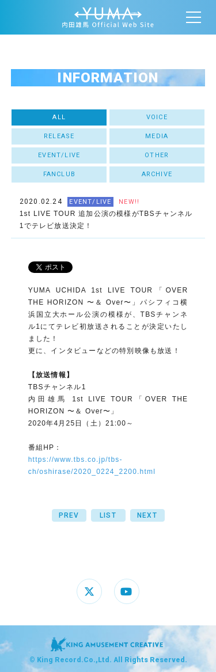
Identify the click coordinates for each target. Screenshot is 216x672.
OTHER (157, 155)
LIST (108, 515)
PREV (69, 515)
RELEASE (59, 136)
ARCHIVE (157, 174)
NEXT (147, 515)
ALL (59, 117)
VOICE (157, 117)
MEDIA (156, 136)
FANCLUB (59, 174)
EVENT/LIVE (59, 155)
